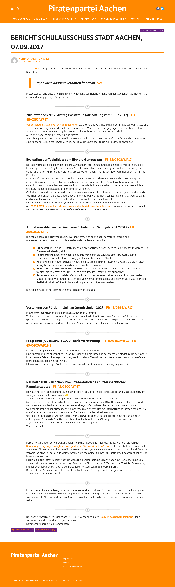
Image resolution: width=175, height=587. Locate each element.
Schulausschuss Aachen (152, 30)
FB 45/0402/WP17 (118, 160)
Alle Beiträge (154, 18)
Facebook (158, 8)
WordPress (55, 580)
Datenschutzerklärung (72, 567)
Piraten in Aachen (63, 18)
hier (99, 83)
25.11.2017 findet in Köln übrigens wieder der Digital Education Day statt (71, 206)
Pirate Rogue (71, 580)
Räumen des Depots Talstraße (116, 516)
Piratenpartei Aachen (87, 8)
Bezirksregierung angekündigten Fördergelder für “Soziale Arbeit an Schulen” (70, 446)
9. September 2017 (29, 61)
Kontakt (136, 18)
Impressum (68, 559)
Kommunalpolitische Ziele (29, 18)
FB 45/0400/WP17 (66, 387)
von (34, 58)
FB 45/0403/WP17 (116, 341)
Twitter (162, 8)
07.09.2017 (37, 68)
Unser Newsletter (112, 18)
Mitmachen (87, 18)
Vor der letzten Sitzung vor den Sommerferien (52, 124)
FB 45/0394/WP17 (119, 308)
